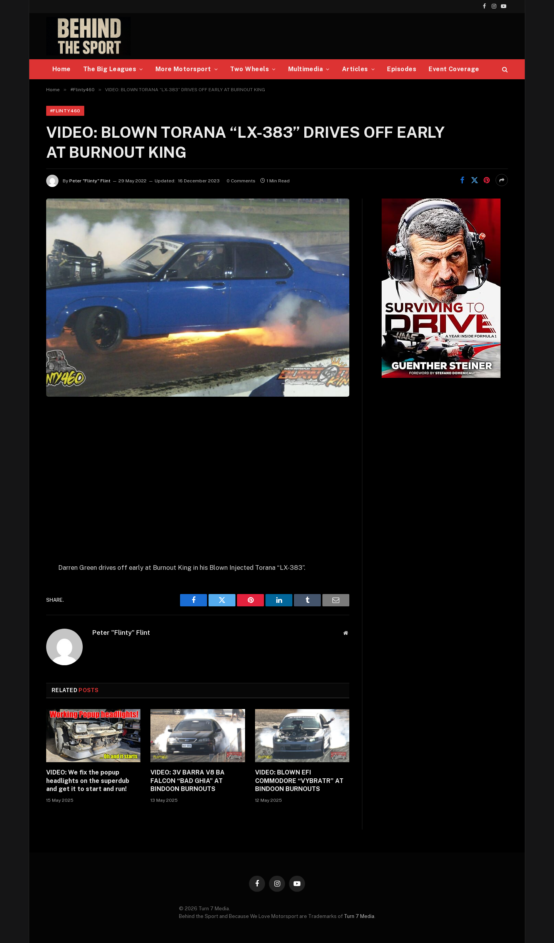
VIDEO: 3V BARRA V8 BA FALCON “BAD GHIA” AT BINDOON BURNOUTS (187, 781)
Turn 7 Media (359, 916)
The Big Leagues (109, 69)
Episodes (401, 69)
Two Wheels (249, 69)
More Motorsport (183, 69)
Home (61, 69)
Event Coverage (454, 69)
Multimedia (305, 69)
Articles (355, 69)
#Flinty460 (65, 110)
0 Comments (241, 181)
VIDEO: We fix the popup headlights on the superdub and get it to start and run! (87, 781)
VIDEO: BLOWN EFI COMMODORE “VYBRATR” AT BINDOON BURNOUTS (299, 781)
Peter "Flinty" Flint (89, 181)
